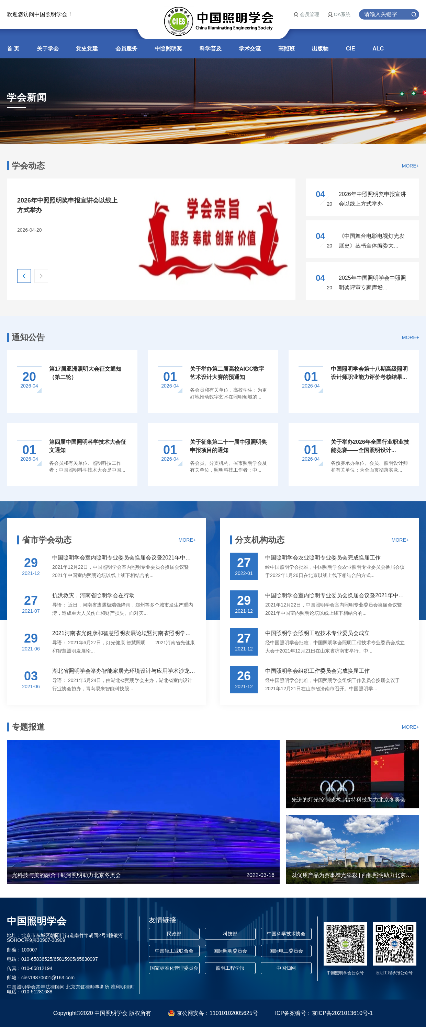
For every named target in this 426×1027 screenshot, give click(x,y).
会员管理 (309, 14)
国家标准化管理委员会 (174, 968)
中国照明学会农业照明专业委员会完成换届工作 (323, 558)
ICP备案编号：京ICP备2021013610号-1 (324, 1013)
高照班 (286, 48)
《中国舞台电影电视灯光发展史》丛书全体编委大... (372, 241)
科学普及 (211, 48)
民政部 (174, 933)
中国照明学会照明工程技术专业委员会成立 (317, 633)
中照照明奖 (168, 48)
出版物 (320, 48)
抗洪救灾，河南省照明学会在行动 (93, 595)
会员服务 (126, 48)
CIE (350, 48)
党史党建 (87, 48)
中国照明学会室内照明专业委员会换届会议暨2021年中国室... (124, 558)
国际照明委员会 (230, 951)
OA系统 (342, 14)
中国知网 (286, 968)
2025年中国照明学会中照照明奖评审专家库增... (372, 282)
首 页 (13, 48)
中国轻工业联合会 (174, 951)
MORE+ (410, 166)
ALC (378, 48)
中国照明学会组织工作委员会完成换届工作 (317, 671)
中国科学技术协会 (286, 933)
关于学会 (48, 48)
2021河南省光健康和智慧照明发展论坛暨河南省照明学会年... (124, 633)
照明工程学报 (230, 968)
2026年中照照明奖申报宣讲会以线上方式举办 (372, 199)
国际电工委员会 (286, 951)
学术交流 (250, 48)
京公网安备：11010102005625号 (217, 1013)
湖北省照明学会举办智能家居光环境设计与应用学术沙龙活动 (124, 671)
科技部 (230, 933)
